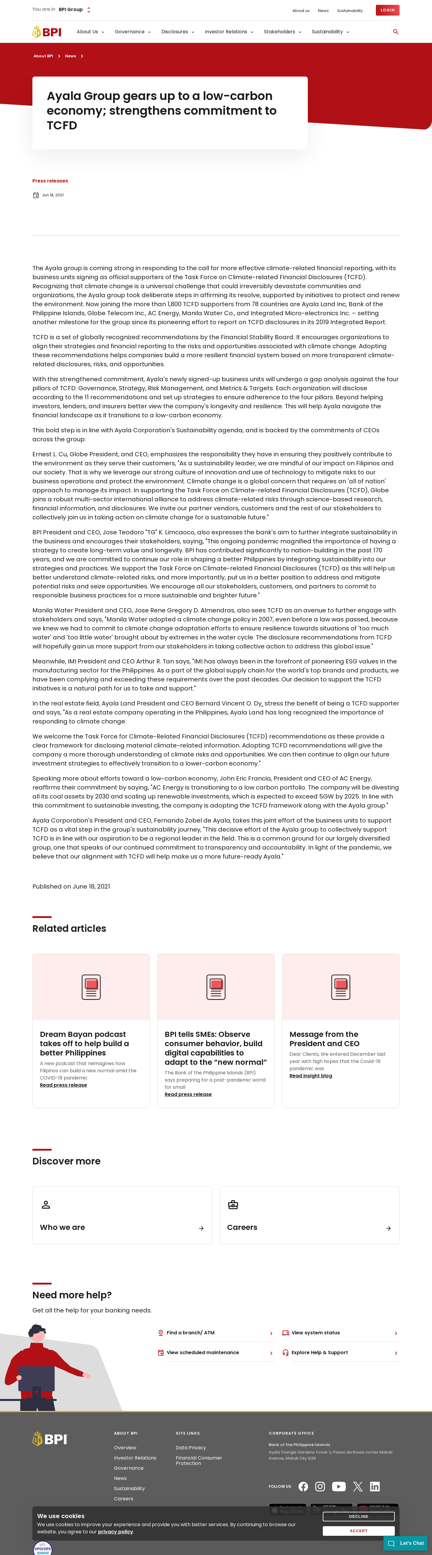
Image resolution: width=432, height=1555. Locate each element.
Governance (129, 1468)
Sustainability (350, 11)
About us (301, 11)
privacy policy (115, 1531)
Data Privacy (191, 1448)
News (323, 11)
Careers (123, 1499)
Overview (125, 1448)
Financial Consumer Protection (199, 1460)
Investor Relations (135, 1458)
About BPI (43, 56)
